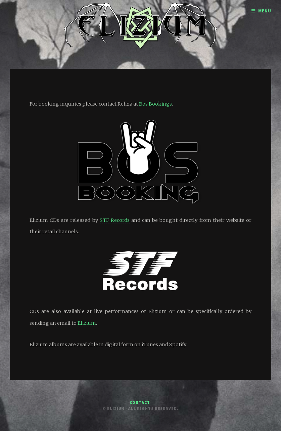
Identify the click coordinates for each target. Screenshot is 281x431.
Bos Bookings (155, 104)
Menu (264, 11)
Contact (140, 402)
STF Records (115, 220)
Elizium (87, 323)
